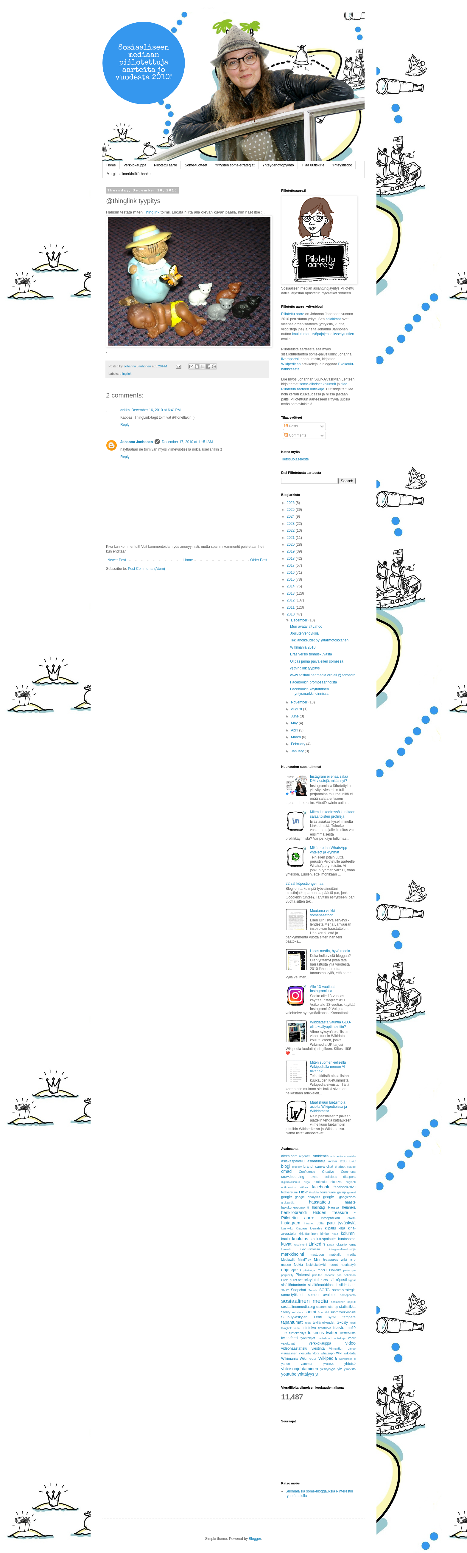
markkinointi (292, 1254)
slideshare (347, 1285)
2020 (291, 544)
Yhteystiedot (342, 165)
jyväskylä (347, 1223)
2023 (291, 524)
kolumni (348, 1233)
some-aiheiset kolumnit (317, 384)
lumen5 (285, 1249)
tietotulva (309, 1328)
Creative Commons (339, 1171)
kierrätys (316, 1228)
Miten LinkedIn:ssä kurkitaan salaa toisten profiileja (332, 814)
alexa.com (289, 1156)
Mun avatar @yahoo (306, 626)
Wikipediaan (291, 364)
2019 (291, 551)
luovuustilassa (310, 1249)
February (298, 744)
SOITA (324, 1290)
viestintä (318, 1348)
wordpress (345, 1358)
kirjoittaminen (308, 1233)
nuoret (333, 1264)
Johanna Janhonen (138, 366)
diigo (307, 1182)
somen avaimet (322, 1295)
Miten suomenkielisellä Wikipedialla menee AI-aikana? (328, 1066)
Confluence (307, 1171)
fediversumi (289, 1192)
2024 (291, 516)
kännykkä (287, 1228)
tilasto (339, 1327)
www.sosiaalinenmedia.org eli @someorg (323, 675)
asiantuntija (316, 1161)
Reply (125, 425)
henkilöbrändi (294, 1212)
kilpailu (330, 1228)
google (286, 1197)
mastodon (317, 1254)
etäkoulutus (288, 1187)
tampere (349, 1317)
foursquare (328, 1192)
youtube (288, 1374)
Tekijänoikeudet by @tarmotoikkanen (319, 640)
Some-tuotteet (196, 165)
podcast (329, 1275)
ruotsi (324, 1280)
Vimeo (352, 1348)
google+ (329, 1197)
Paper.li (322, 1270)
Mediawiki (288, 1259)
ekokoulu (320, 1182)
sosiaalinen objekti (343, 1301)
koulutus (300, 1238)
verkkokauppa (320, 1343)
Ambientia (321, 1156)
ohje (285, 1269)
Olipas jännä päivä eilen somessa (316, 661)
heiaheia (349, 1207)
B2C (352, 1161)
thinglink (126, 373)
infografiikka (330, 1218)
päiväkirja (309, 1270)
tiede (297, 1328)
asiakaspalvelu (293, 1161)
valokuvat (288, 1343)
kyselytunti (300, 1244)
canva (320, 1166)
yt (316, 1374)
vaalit (352, 1338)
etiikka (304, 1187)
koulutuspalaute (323, 1239)
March (296, 737)
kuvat (286, 1244)
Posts (291, 426)
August (297, 709)
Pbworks (335, 1270)
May (295, 723)
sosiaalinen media (304, 1301)
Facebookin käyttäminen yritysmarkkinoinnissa (309, 691)
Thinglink (152, 212)
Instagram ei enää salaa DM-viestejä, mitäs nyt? (329, 778)
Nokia (298, 1265)
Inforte (351, 1218)
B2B (343, 1161)
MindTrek (304, 1259)
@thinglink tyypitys (305, 668)
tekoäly (342, 1322)
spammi (321, 1306)
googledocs (347, 1197)
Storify (285, 1312)
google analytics (307, 1197)
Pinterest (303, 1275)
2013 (291, 593)
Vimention (336, 1348)
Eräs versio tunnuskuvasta (311, 654)
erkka (125, 410)
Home (111, 165)
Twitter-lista (347, 1333)
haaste (350, 1202)
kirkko (324, 1233)
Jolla (320, 1223)
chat (329, 1166)
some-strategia (344, 1290)
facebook (320, 1186)
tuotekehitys (297, 1333)
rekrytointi (311, 1280)
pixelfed (317, 1275)
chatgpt (340, 1166)
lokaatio (341, 1244)
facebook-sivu (345, 1187)
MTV (353, 1259)
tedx (308, 1322)
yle (339, 1369)
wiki (339, 1353)
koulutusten (301, 334)
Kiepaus (301, 1228)
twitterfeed (289, 1338)
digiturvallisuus (290, 1182)
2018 (291, 558)
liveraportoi (290, 359)
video (350, 1343)
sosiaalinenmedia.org (298, 1307)
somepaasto (348, 1295)
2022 (291, 530)
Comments (295, 435)
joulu (330, 1223)
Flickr (303, 1192)
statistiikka (347, 1307)
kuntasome (347, 1239)
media (351, 1254)
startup (333, 1306)
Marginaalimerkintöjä (342, 1249)
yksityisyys (327, 1369)
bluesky (297, 1166)
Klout (334, 1233)
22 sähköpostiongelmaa (304, 883)
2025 (291, 510)
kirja (342, 1228)
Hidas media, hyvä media (330, 951)
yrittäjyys (306, 1374)
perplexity (287, 1275)
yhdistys (328, 1363)
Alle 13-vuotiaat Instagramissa (322, 989)
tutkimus (316, 1332)
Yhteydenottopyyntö (278, 165)
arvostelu (350, 1156)
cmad (286, 1171)
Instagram (290, 1223)
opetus (296, 1270)
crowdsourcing (292, 1177)
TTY (284, 1333)
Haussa (333, 1207)
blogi (285, 1166)
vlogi (315, 1353)
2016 (291, 572)
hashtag (318, 1207)
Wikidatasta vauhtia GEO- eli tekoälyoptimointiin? (330, 1024)
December (300, 620)
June (295, 716)
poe (339, 1275)
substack (297, 1312)
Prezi (285, 1280)
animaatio (336, 1156)
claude (351, 1166)
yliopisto (350, 1369)
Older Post (258, 560)
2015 (291, 579)
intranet (309, 1223)
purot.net (296, 1280)
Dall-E (314, 1176)
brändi (308, 1166)
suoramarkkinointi (343, 1312)
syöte (332, 1317)
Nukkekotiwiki (316, 1264)
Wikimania (289, 1358)
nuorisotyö (348, 1264)
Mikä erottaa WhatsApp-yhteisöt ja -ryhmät (329, 850)
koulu (285, 1239)
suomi (310, 1311)
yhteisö (350, 1364)
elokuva (336, 1182)
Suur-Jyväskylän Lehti (301, 1317)
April (295, 730)
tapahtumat (292, 1322)
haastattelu (319, 1202)
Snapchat (298, 1290)
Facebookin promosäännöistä (313, 682)
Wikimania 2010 (302, 647)
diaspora (349, 1176)
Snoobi (312, 1290)
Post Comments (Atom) (146, 569)
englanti (350, 1182)
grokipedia (287, 1202)
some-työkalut (292, 1295)
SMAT (285, 1290)
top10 (351, 1328)
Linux (330, 1244)
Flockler (314, 1192)
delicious (331, 1176)
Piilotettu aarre (165, 165)
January (298, 751)
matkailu (335, 1254)
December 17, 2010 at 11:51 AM (187, 442)
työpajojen (320, 334)
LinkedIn (317, 1244)
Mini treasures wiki (330, 1259)
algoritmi (305, 1156)
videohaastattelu (294, 1348)
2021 (291, 538)
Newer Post (117, 560)
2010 (291, 614)
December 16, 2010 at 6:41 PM (155, 410)
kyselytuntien (344, 334)
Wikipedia (327, 1358)
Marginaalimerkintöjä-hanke (128, 174)
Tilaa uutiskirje (313, 165)
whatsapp (327, 1353)
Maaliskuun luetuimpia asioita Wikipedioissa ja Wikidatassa (328, 1106)
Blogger (255, 1539)
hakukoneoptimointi (295, 1207)
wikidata (350, 1353)
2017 (291, 565)
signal (352, 1280)
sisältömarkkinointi (322, 1285)
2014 (291, 586)
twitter (331, 1332)
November (300, 702)
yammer (306, 1363)
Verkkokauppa (135, 165)
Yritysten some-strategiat (235, 165)
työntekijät (308, 1338)
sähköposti (338, 1280)
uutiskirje (339, 1338)
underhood (324, 1338)
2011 (291, 607)
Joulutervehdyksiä (304, 633)
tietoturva (324, 1328)
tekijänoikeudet (323, 1322)
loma (352, 1244)
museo (286, 1264)
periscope (349, 1270)
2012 (291, 600)
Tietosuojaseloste (295, 459)
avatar (332, 1161)
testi (353, 1322)
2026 (291, 503)
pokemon (350, 1275)
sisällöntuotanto (293, 1285)
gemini (351, 1192)
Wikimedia (308, 1358)
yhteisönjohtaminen (299, 1368)
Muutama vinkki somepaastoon (322, 913)
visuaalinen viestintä (296, 1353)
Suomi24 (323, 1312)
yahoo (285, 1363)
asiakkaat (334, 319)
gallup (341, 1192)
